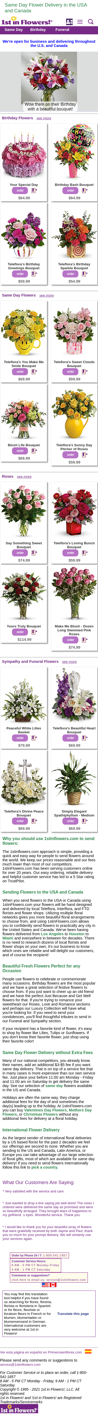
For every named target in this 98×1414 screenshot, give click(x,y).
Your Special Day (24, 185)
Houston (76, 934)
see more (44, 118)
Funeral (62, 30)
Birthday (38, 30)
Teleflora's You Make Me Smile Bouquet (24, 364)
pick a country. (44, 1167)
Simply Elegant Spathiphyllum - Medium (74, 813)
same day (54, 1086)
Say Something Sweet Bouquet (24, 545)
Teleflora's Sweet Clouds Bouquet (74, 364)
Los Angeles (52, 934)
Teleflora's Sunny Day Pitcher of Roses (74, 447)
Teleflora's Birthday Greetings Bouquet (24, 266)
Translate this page (73, 1314)
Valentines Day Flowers (45, 1110)
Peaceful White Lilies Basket (24, 730)
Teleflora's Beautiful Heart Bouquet (74, 730)
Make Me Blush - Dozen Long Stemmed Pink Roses (74, 630)
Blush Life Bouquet (24, 445)
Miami (7, 938)
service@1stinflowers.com (66, 1279)
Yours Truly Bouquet (24, 626)
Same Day (13, 30)
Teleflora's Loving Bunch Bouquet (74, 545)
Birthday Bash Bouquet (74, 185)
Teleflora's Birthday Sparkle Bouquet (74, 266)
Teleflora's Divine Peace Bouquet (24, 813)
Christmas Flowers (41, 1114)
